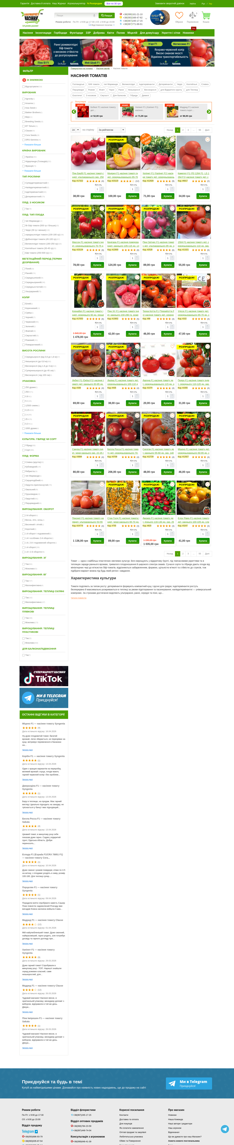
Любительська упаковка (131, 1136)
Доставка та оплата (129, 1119)
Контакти (123, 1115)
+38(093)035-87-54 (33, 1141)
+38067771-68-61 (133, 24)
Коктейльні (191, 84)
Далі (207, 130)
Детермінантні (166, 84)
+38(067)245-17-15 (82, 1115)
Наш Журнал (59, 3)
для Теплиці (192, 90)
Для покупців (125, 1123)
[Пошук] (107, 15)
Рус (203, 3)
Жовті (102, 90)
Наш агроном (174, 1128)
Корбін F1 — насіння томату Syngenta (43, 756)
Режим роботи (31, 1110)
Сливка (204, 84)
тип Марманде (111, 84)
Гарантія (24, 3)
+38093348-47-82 (133, 17)
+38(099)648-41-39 (82, 1141)
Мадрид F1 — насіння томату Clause (42, 920)
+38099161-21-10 (133, 14)
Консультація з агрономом (88, 1136)
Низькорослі (134, 90)
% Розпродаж (94, 3)
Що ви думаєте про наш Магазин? (185, 1136)
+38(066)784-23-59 (82, 1126)
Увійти (193, 3)
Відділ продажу (32, 1125)
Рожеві (91, 90)
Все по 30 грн (114, 3)
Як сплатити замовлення (131, 1128)
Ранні (121, 90)
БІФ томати (93, 84)
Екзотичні (77, 95)
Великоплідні (128, 84)
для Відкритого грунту (171, 90)
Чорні (111, 90)
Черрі (179, 84)
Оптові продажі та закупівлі (132, 1132)
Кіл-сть (98, 185)
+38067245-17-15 (133, 21)
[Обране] (179, 17)
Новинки (172, 1115)
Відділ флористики (83, 1110)
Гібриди (134, 95)
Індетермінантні (147, 84)
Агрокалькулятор (76, 3)
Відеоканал (173, 1132)
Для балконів (119, 95)
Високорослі (150, 90)
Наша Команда (175, 1119)
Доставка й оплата (41, 3)
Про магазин (176, 1110)
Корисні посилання (131, 1110)
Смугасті (104, 95)
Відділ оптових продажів (87, 1121)
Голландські (78, 84)
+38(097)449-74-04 (82, 1130)
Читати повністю (78, 598)
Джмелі (145, 95)
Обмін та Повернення (130, 1141)
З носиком (91, 95)
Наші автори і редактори (180, 1123)
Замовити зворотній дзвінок (169, 3)
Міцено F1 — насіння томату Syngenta (43, 723)
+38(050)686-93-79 (33, 1136)
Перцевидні (78, 90)
